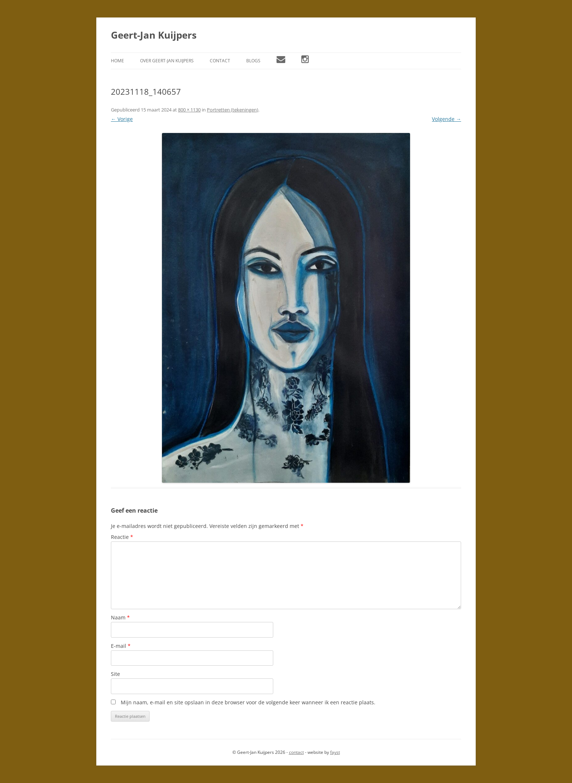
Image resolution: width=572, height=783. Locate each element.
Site (115, 673)
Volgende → (446, 119)
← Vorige (122, 119)
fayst (335, 752)
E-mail (121, 645)
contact (296, 752)
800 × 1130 (189, 109)
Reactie (122, 536)
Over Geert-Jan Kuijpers (167, 61)
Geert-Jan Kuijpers (154, 35)
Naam (120, 617)
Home (117, 61)
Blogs (253, 61)
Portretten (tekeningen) (232, 109)
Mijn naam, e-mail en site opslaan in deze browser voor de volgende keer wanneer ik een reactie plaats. (248, 702)
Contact (220, 61)
